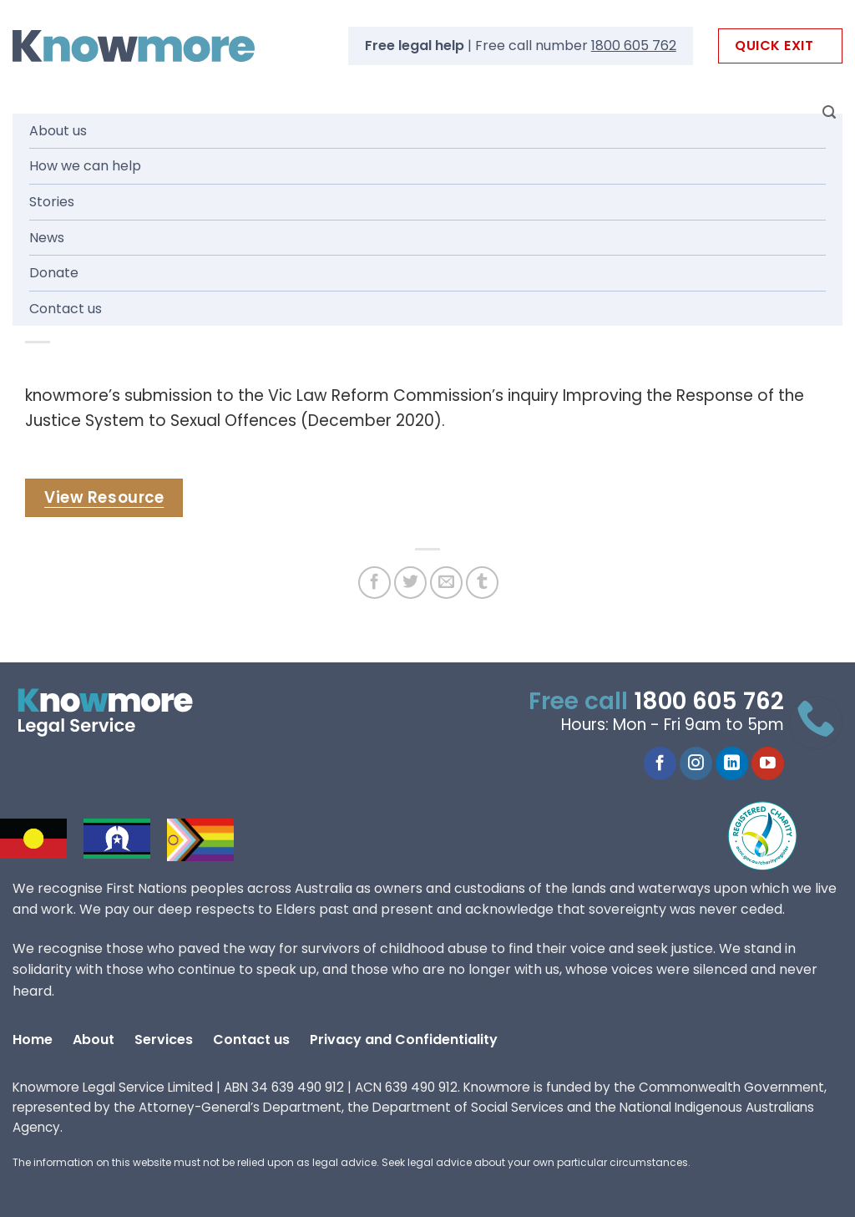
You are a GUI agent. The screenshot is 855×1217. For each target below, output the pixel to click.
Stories (51, 201)
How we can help (85, 165)
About (93, 1039)
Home (33, 1039)
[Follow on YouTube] (767, 763)
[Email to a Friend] (446, 582)
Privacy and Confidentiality (404, 1039)
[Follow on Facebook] (660, 763)
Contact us (65, 308)
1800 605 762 (633, 45)
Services (163, 1039)
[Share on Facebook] (374, 582)
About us (58, 130)
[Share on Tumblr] (482, 582)
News (46, 237)
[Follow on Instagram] (696, 763)
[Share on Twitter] (410, 582)
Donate (53, 272)
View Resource (104, 497)
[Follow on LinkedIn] (732, 763)
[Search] (829, 112)
